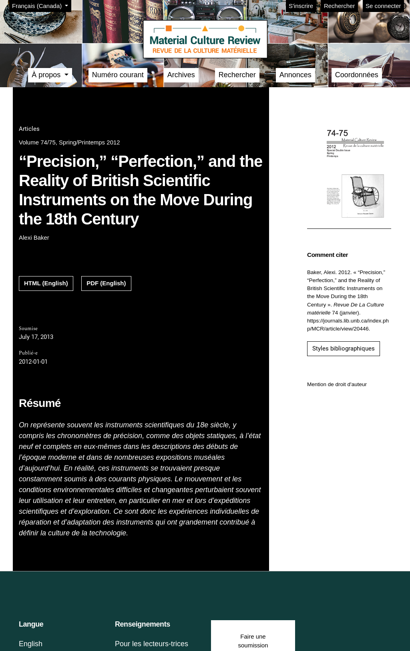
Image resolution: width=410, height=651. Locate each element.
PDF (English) (106, 283)
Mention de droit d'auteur (337, 384)
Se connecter (383, 5)
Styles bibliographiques (343, 348)
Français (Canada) (41, 5)
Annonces (295, 75)
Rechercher (339, 5)
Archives (181, 75)
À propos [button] (47, 75)
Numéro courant (118, 75)
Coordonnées (356, 75)
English (30, 644)
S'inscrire (301, 5)
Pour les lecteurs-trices (151, 644)
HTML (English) (46, 283)
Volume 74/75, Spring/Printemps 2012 (69, 142)
